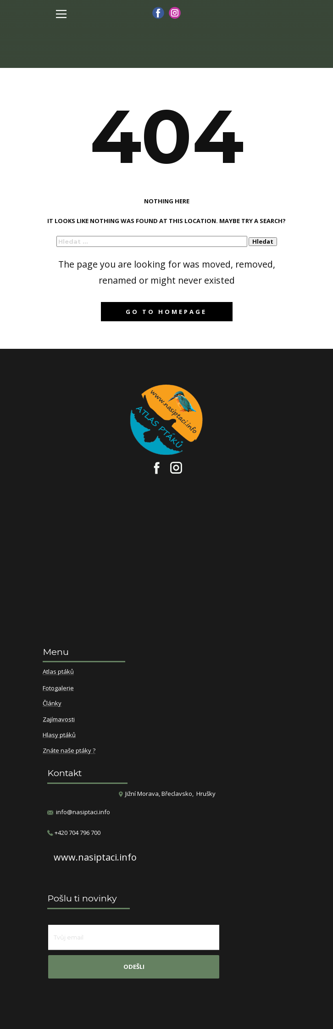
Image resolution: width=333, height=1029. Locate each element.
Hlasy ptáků (59, 735)
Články (52, 703)
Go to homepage (166, 312)
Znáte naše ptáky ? (69, 751)
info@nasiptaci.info (83, 812)
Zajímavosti (59, 719)
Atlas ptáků (58, 672)
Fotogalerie (58, 688)
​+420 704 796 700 (73, 832)
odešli (133, 966)
